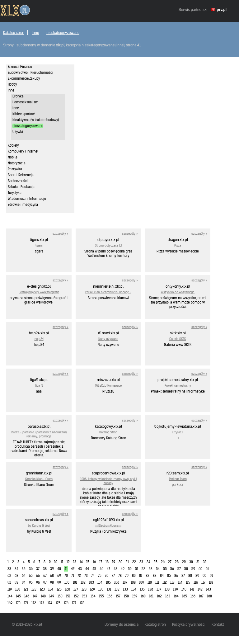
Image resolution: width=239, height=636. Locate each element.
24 (148, 562)
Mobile (12, 157)
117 (203, 582)
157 (118, 596)
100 (66, 582)
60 (200, 569)
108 (133, 582)
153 (84, 596)
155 (101, 596)
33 (9, 569)
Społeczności (18, 181)
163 (167, 596)
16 (94, 562)
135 (142, 589)
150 (60, 596)
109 (141, 582)
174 (50, 603)
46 (101, 569)
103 (91, 582)
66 (38, 575)
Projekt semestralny (178, 386)
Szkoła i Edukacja (21, 187)
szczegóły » (60, 234)
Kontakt (218, 624)
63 (16, 575)
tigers (39, 245)
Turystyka (14, 193)
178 (82, 603)
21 (127, 562)
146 (26, 596)
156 (109, 596)
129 (92, 589)
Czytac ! (177, 432)
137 (159, 589)
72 (79, 575)
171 (26, 603)
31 (197, 562)
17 (100, 562)
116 (196, 582)
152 (76, 596)
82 (147, 575)
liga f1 (39, 386)
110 (150, 582)
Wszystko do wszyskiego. (178, 292)
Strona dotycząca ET (108, 245)
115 (188, 582)
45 (94, 569)
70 (66, 575)
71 (72, 575)
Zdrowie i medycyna (23, 204)
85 (169, 575)
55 (165, 569)
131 (109, 589)
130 (100, 589)
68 (52, 575)
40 (59, 569)
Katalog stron (13, 32)
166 (192, 596)
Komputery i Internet (23, 151)
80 (134, 575)
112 (164, 582)
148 (43, 596)
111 (157, 582)
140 (183, 589)
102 (83, 582)
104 (99, 582)
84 (162, 575)
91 (211, 575)
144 (9, 596)
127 (75, 589)
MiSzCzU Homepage (108, 386)
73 (86, 575)
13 (74, 562)
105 (108, 582)
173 (42, 603)
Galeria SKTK (177, 339)
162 (159, 596)
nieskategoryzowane (62, 32)
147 (35, 596)
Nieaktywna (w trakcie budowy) (35, 120)
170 (18, 603)
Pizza (177, 245)
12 (68, 562)
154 (93, 596)
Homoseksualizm (25, 102)
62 (9, 575)
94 (24, 582)
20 (120, 562)
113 (172, 582)
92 (9, 582)
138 (167, 589)
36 (31, 569)
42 (73, 569)
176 (66, 603)
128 (84, 589)
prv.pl (222, 9)
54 (158, 569)
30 (191, 562)
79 (127, 575)
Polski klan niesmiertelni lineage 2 (108, 292)
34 (16, 569)
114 (180, 582)
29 (184, 562)
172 (33, 603)
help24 (39, 339)
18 (107, 562)
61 (207, 569)
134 (133, 589)
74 (93, 575)
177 (74, 603)
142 (200, 589)
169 (9, 603)
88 (190, 575)
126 (67, 589)
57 (179, 569)
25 (155, 562)
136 (150, 589)
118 (211, 582)
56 (172, 569)
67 (45, 575)
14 (81, 562)
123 (42, 589)
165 (184, 596)
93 (16, 582)
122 (33, 589)
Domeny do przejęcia (121, 624)
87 (183, 575)
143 (208, 589)
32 (205, 562)
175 (58, 603)
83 (155, 575)
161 (151, 596)
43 (80, 569)
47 (108, 569)
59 (193, 569)
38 (45, 569)
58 (186, 569)
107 (125, 582)
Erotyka (18, 96)
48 (115, 569)
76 (106, 575)
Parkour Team (178, 479)
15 (87, 562)
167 (201, 596)
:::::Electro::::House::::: (108, 526)
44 (87, 569)
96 (38, 582)
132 (117, 589)
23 (141, 562)
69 (59, 575)
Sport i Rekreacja (21, 175)
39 (52, 569)
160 (143, 596)
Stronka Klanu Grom (39, 479)
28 (177, 562)
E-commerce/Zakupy (24, 78)
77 (113, 575)
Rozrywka (15, 169)
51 (136, 569)
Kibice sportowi (23, 114)
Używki (17, 132)
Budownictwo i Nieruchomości (30, 72)
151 (68, 596)
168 (209, 596)
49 (122, 569)
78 (120, 575)
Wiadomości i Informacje (27, 198)
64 (24, 575)
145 (18, 596)
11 (62, 562)
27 (169, 562)
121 (26, 589)
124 (50, 589)
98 (52, 582)
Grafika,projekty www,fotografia (39, 292)
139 (175, 589)
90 (204, 575)
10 (55, 562)
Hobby (12, 84)
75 (99, 575)
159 (134, 596)
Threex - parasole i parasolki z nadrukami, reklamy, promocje (39, 434)
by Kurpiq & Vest (39, 526)
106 (116, 582)
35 (24, 569)
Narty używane (108, 339)
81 (140, 575)
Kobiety (13, 145)
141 (192, 589)
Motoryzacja (17, 163)
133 (125, 589)
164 (176, 596)
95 (31, 582)
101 (75, 582)
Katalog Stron (108, 432)
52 (143, 569)
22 (134, 562)
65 (31, 575)
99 (59, 582)
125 (59, 589)
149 (51, 596)
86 (176, 575)
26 (163, 562)
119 (9, 589)
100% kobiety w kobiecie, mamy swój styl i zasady (108, 481)
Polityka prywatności (188, 624)
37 (38, 569)
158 (126, 596)
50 (130, 569)
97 (45, 582)
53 (150, 569)
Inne (35, 32)
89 (197, 575)
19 (113, 562)
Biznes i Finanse (20, 66)
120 (17, 589)
